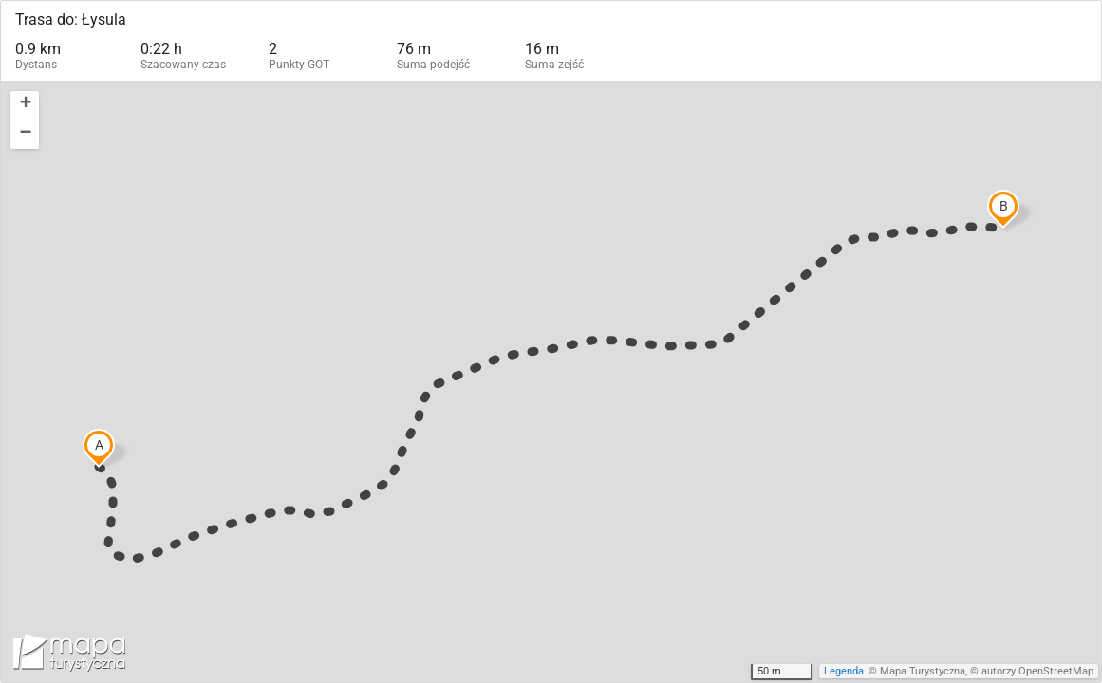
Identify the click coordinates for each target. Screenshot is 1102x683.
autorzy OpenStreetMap (1037, 671)
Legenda (844, 671)
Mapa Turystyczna (922, 671)
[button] (24, 105)
